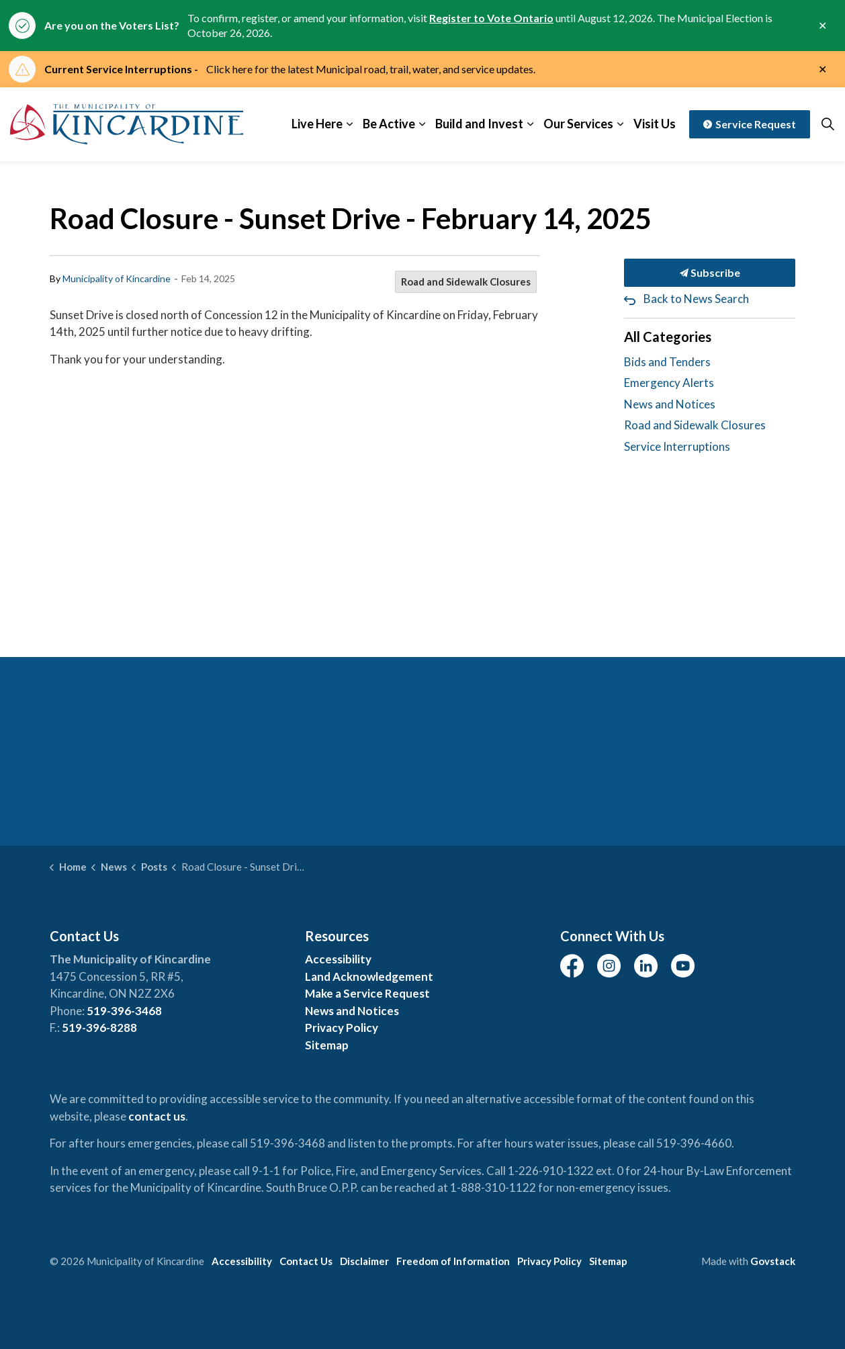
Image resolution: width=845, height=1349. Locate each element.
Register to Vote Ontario (491, 17)
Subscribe (710, 272)
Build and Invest (479, 123)
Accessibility (338, 959)
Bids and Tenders (667, 362)
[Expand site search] (827, 124)
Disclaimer (364, 1261)
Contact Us (305, 1261)
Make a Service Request (367, 993)
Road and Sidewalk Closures (466, 281)
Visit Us (654, 123)
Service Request (749, 124)
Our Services (578, 123)
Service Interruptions (677, 446)
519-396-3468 (124, 1011)
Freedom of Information (453, 1261)
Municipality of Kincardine (116, 278)
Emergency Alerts (669, 383)
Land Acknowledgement (369, 976)
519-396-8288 (99, 1027)
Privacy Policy (341, 1027)
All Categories (667, 337)
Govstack (772, 1261)
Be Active (389, 123)
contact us (156, 1116)
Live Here (317, 123)
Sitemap (327, 1045)
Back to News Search (696, 299)
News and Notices (669, 404)
